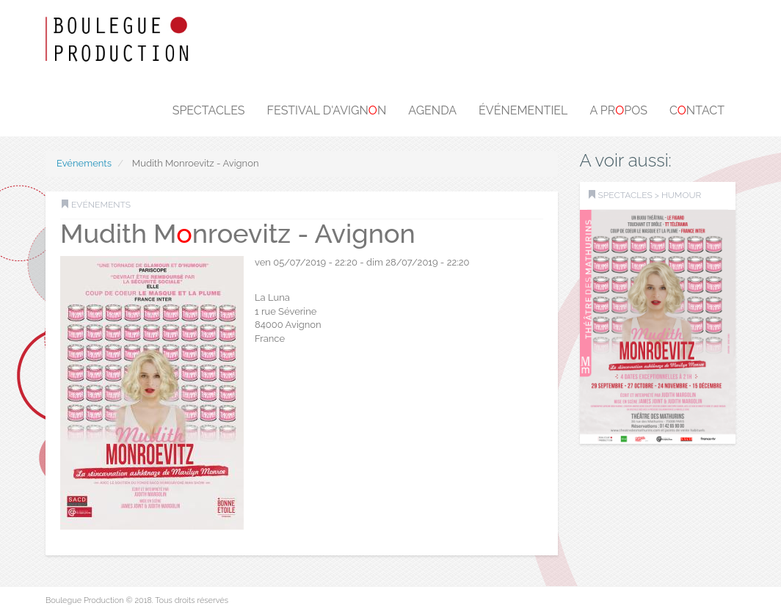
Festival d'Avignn (327, 110)
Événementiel (523, 110)
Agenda (432, 110)
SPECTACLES (625, 195)
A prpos (618, 110)
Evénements (84, 163)
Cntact (696, 110)
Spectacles (208, 110)
